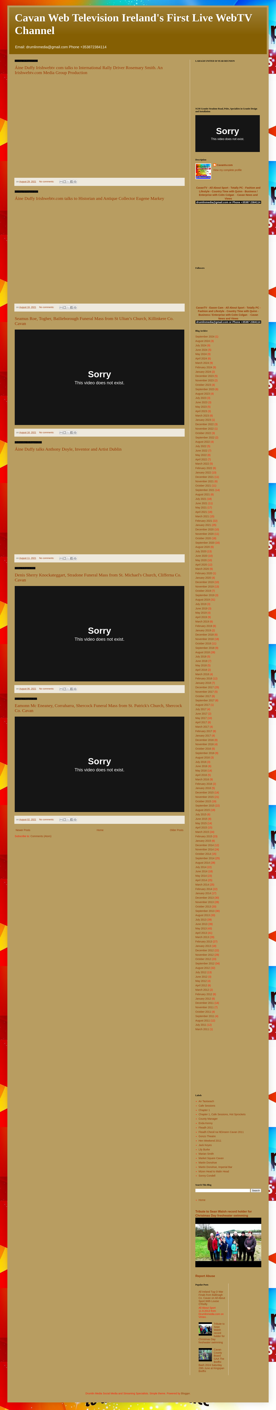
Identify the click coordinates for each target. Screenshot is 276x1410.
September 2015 (205, 805)
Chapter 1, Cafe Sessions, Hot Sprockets (222, 1114)
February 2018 (203, 678)
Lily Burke (204, 1149)
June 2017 (201, 713)
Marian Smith (206, 1153)
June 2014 (201, 871)
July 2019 (200, 604)
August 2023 (202, 393)
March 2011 (202, 1029)
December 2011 (204, 1002)
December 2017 (204, 687)
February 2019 (203, 625)
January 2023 (203, 419)
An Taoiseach (206, 1101)
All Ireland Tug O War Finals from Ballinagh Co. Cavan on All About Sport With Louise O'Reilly (212, 1298)
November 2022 (204, 428)
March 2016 (202, 779)
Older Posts (176, 830)
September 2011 (205, 1016)
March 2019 (202, 621)
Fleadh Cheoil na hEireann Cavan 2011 (221, 1132)
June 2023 (201, 402)
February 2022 (203, 468)
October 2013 (203, 906)
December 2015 (204, 792)
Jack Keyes (205, 1145)
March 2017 (202, 726)
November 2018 (204, 639)
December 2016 (204, 740)
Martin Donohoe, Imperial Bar (215, 1167)
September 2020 (205, 542)
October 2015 (203, 801)
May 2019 (201, 612)
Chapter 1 (204, 1110)
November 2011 (204, 1007)
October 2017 (203, 696)
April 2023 (201, 411)
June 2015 (201, 818)
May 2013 (201, 928)
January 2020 (203, 577)
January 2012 (203, 998)
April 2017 (201, 722)
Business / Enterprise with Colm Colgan (222, 314)
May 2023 (201, 406)
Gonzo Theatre (207, 1136)
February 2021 (203, 520)
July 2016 (200, 761)
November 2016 (204, 744)
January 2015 (203, 840)
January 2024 (203, 371)
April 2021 (201, 511)
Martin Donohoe (208, 1162)
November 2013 (204, 902)
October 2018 (203, 643)
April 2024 (201, 358)
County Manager (208, 1118)
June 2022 (201, 450)
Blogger (185, 1393)
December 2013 (204, 897)
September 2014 (205, 858)
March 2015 (202, 831)
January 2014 (203, 893)
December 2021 (204, 476)
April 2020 (201, 564)
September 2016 (205, 753)
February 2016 (203, 783)
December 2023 (204, 376)
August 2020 (202, 546)
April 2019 (201, 617)
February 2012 (203, 994)
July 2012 (200, 972)
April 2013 (201, 932)
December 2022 (204, 424)
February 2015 (203, 836)
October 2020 (203, 538)
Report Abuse (205, 1276)
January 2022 (203, 472)
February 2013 (203, 941)
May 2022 (201, 455)
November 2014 (204, 849)
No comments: (47, 181)
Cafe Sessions (207, 1105)
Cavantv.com (225, 165)
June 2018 (201, 660)
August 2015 (202, 810)
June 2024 (201, 349)
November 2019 (204, 586)
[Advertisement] (228, 235)
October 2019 (203, 590)
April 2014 (201, 880)
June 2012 (201, 976)
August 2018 (202, 652)
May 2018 (201, 665)
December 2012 (204, 950)
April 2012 (201, 985)
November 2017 (204, 691)
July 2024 (200, 345)
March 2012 (202, 989)
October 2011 (203, 1011)
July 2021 (200, 498)
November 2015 (204, 796)
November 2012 (204, 954)
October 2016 (203, 748)
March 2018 (202, 674)
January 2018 (203, 682)
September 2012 (205, 963)
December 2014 (204, 845)
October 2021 (203, 485)
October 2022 (203, 433)
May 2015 (201, 823)
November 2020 (204, 533)
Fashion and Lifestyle (211, 311)
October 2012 (203, 959)
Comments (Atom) (41, 836)
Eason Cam (216, 307)
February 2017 (203, 731)
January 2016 (203, 788)
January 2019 (203, 630)
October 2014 (203, 853)
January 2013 (203, 945)
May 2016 (201, 770)
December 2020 (204, 529)
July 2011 (200, 1024)
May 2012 (201, 980)
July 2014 (200, 867)
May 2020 (201, 560)
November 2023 (204, 380)
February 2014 (203, 889)
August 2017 (202, 704)
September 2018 (205, 647)
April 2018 (201, 669)
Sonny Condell (207, 1175)
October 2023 (203, 384)
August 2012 (202, 967)
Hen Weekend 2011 (210, 1140)
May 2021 (201, 507)
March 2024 (202, 362)
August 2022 (202, 441)
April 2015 (201, 827)
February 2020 (203, 573)
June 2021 (201, 503)
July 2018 (200, 656)
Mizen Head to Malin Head (214, 1171)
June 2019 (201, 608)
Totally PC (237, 187)
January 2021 (203, 525)
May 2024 (201, 354)
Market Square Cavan (211, 1158)
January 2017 (203, 735)
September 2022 (205, 437)
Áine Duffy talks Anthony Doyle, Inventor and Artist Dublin (68, 449)
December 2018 (204, 634)
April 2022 (201, 459)
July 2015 (200, 814)
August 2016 (202, 757)
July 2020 (200, 551)
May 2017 (201, 718)
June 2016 (201, 766)
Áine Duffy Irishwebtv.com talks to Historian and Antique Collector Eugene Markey (89, 198)
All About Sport (218, 187)
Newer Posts (23, 830)
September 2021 (205, 490)
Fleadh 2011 (206, 1127)
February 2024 (203, 367)
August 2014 (202, 862)
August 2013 (202, 915)
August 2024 (202, 341)
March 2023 (202, 415)
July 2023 (200, 397)
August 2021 (202, 494)
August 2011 (202, 1020)
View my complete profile (227, 170)
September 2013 (205, 910)
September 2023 (205, 389)
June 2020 (201, 555)
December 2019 (204, 582)
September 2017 (205, 700)
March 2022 (202, 463)
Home (100, 830)
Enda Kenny (206, 1123)
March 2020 (202, 568)
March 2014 (202, 884)
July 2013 (200, 919)
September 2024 (205, 336)
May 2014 (201, 875)
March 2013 (202, 937)
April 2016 (201, 775)
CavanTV (201, 187)
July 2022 (200, 446)
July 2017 (200, 709)
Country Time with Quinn (227, 191)
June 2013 (201, 924)
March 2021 (202, 516)
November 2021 (204, 481)
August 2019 (202, 599)
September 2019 (205, 595)
